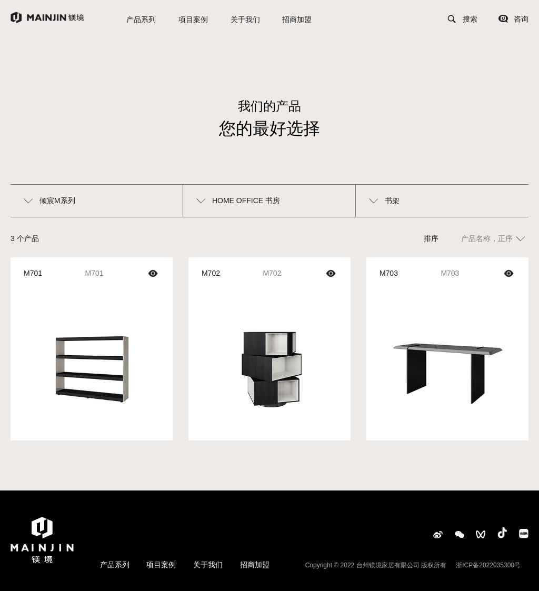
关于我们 (245, 19)
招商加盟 (297, 19)
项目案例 (193, 19)
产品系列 (141, 19)
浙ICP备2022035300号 (488, 565)
